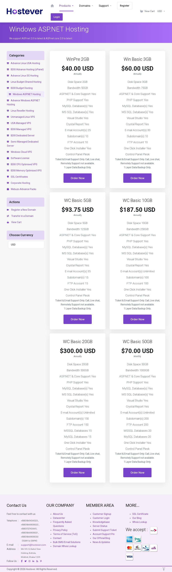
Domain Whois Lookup (64, 546)
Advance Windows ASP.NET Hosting (23, 102)
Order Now (78, 178)
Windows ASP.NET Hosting (25, 94)
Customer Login (101, 518)
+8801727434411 (29, 528)
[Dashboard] (52, 5)
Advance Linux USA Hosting (23, 63)
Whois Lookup (139, 522)
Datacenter (59, 518)
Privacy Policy (60, 530)
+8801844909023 (29, 524)
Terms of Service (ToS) (65, 534)
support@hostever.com (33, 544)
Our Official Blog (101, 538)
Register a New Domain (21, 209)
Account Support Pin (104, 534)
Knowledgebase (101, 522)
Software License (18, 158)
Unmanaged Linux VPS (21, 117)
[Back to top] (164, 569)
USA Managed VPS (19, 123)
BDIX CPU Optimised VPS (22, 164)
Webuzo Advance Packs (21, 189)
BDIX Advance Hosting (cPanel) (25, 69)
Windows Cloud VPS (19, 152)
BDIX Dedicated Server (21, 135)
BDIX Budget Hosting (20, 88)
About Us (58, 514)
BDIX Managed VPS (19, 129)
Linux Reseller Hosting (20, 110)
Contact (57, 538)
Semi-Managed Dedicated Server (22, 143)
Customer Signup (102, 514)
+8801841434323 (29, 520)
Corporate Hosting (18, 183)
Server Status (100, 526)
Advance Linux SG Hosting (22, 75)
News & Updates (101, 542)
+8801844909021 (29, 532)
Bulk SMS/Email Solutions (66, 542)
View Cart (14, 222)
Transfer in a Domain (20, 216)
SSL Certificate (140, 514)
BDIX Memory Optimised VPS (24, 170)
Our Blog (136, 518)
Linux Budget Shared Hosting (24, 81)
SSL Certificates (17, 176)
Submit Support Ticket (105, 530)
